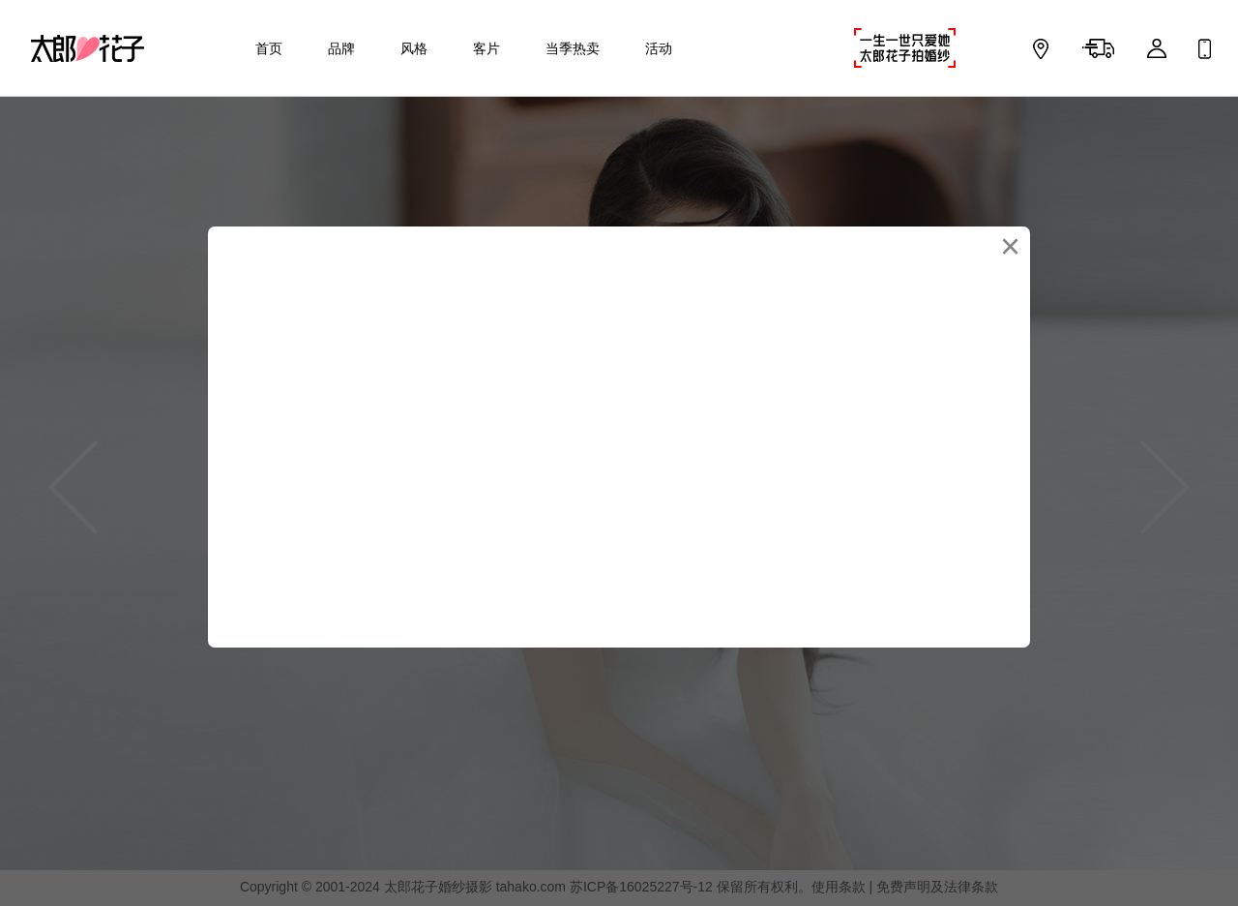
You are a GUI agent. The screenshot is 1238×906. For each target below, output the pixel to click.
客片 (486, 48)
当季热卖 (572, 48)
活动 (658, 48)
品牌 (341, 48)
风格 (413, 48)
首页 (268, 48)
